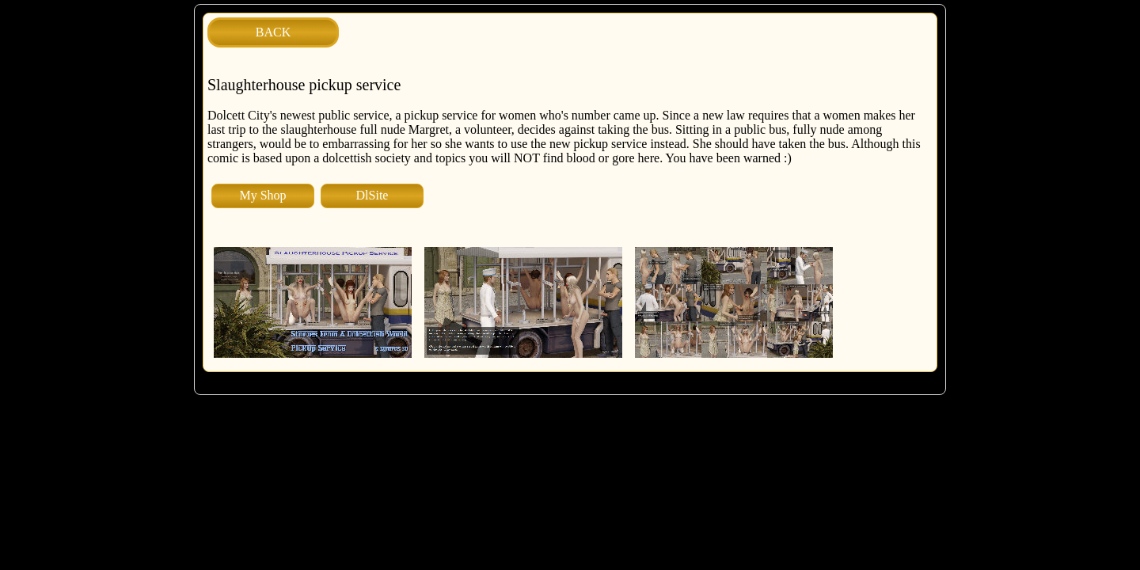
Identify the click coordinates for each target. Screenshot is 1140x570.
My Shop (262, 195)
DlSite (372, 195)
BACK (273, 32)
